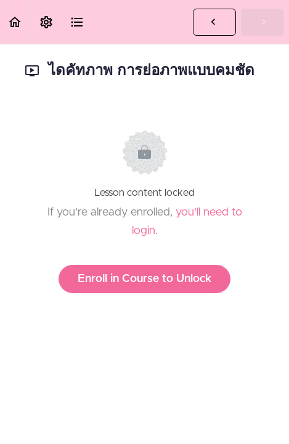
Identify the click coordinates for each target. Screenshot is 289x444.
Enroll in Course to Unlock (144, 279)
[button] (15, 22)
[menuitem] (46, 22)
